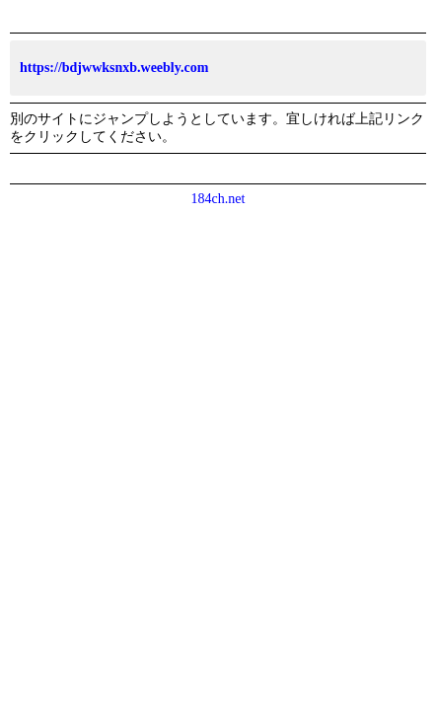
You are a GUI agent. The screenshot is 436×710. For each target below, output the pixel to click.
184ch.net (218, 198)
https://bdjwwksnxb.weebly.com (114, 67)
